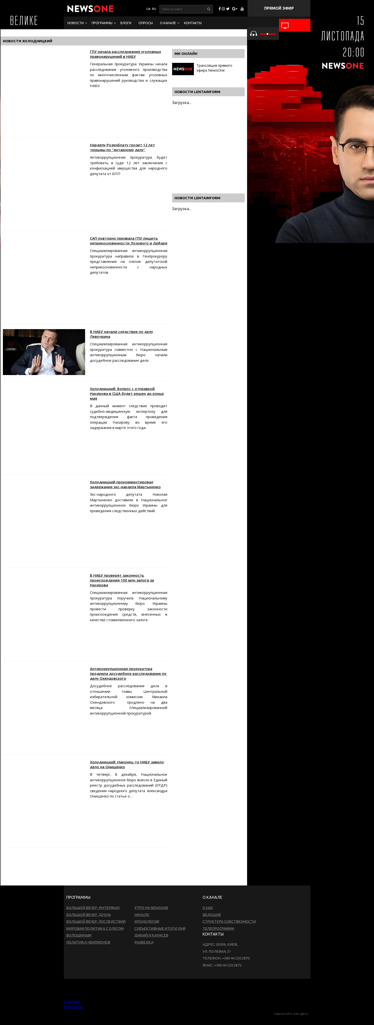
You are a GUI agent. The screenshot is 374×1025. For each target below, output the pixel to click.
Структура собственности (229, 921)
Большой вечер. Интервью (93, 908)
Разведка (144, 942)
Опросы (146, 23)
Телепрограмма (218, 928)
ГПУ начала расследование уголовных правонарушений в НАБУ (125, 54)
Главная (71, 1001)
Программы (102, 23)
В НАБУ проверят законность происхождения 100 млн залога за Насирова (122, 580)
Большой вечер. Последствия (95, 921)
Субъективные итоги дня (159, 928)
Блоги (125, 23)
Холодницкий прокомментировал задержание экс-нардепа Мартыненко (125, 484)
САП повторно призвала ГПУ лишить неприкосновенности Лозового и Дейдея (128, 240)
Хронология (146, 921)
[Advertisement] (91, 866)
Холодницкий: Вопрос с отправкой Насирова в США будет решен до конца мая (127, 393)
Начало (141, 915)
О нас (208, 908)
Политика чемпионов (88, 942)
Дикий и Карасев (151, 935)
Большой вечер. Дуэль (88, 915)
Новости (75, 23)
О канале (168, 23)
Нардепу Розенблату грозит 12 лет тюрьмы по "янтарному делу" (122, 147)
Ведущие (212, 915)
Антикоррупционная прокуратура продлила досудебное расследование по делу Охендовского (128, 673)
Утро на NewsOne (151, 908)
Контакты (193, 23)
